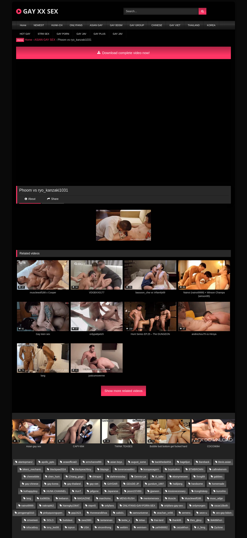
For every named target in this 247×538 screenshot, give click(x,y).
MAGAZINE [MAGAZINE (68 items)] (83, 498)
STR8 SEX (43, 33)
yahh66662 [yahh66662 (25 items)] (161, 527)
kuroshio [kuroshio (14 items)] (221, 491)
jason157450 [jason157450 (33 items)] (134, 491)
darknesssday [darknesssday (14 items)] (117, 476)
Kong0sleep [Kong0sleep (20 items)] (201, 491)
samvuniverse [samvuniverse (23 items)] (140, 512)
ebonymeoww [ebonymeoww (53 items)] (180, 476)
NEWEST (39, 25)
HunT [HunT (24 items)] (78, 491)
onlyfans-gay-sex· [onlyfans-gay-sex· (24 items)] (174, 505)
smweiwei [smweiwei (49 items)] (32, 520)
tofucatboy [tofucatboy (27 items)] (32, 527)
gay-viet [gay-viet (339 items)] (94, 483)
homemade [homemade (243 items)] (218, 483)
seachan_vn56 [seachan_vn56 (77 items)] (165, 512)
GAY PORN (63, 33)
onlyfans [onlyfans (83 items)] (109, 505)
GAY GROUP (137, 25)
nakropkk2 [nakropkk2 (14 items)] (48, 505)
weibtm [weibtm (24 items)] (124, 527)
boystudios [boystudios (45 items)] (174, 469)
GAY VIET (174, 25)
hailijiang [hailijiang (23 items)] (177, 483)
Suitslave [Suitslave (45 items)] (67, 520)
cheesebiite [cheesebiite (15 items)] (33, 476)
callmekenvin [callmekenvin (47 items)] (219, 469)
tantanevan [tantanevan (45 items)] (106, 520)
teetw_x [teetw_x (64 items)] (125, 520)
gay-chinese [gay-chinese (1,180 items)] (31, 483)
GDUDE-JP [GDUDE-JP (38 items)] (132, 483)
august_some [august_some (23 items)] (138, 462)
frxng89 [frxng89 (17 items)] (201, 476)
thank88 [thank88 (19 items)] (176, 520)
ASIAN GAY (96, 25)
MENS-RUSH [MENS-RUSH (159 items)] (127, 498)
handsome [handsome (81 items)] (197, 483)
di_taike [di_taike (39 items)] (159, 476)
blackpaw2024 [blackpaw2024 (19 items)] (58, 469)
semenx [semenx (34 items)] (186, 512)
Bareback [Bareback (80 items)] (204, 462)
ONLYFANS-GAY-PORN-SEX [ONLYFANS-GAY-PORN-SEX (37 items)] (139, 505)
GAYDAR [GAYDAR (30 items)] (112, 483)
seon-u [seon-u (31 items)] (203, 512)
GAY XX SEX (37, 11)
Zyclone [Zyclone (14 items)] (218, 527)
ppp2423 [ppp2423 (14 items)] (76, 512)
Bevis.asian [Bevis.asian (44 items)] (224, 462)
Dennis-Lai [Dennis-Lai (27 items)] (140, 476)
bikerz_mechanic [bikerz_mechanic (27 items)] (32, 469)
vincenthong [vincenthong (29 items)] (104, 527)
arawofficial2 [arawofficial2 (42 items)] (70, 462)
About (30, 198)
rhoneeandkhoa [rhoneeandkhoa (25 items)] (98, 512)
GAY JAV (81, 33)
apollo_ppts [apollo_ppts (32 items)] (48, 462)
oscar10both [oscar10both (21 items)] (221, 505)
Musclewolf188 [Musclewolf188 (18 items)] (193, 498)
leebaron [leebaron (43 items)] (63, 498)
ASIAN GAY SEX (44, 39)
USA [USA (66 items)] (86, 527)
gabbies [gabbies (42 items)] (218, 476)
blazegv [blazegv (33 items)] (104, 469)
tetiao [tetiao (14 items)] (142, 520)
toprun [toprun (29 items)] (71, 527)
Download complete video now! (123, 53)
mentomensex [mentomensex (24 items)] (151, 498)
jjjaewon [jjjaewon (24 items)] (154, 491)
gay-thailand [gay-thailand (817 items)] (74, 483)
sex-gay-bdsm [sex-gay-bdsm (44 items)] (223, 512)
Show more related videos (123, 391)
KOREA (211, 25)
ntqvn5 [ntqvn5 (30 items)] (92, 505)
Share (52, 198)
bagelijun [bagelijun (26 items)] (185, 462)
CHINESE (156, 25)
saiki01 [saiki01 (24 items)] (120, 512)
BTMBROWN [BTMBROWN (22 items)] (196, 469)
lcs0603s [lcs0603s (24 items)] (45, 498)
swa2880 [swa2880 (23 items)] (86, 520)
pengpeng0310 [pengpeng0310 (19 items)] (26, 512)
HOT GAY (25, 33)
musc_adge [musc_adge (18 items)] (216, 498)
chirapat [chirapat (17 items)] (96, 476)
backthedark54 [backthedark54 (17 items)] (163, 462)
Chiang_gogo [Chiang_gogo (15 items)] (76, 476)
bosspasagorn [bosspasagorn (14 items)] (151, 469)
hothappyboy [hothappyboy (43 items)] (30, 491)
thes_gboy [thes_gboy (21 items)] (196, 520)
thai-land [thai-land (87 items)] (158, 520)
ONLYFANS (76, 25)
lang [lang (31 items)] (28, 498)
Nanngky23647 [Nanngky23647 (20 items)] (71, 505)
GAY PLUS (99, 33)
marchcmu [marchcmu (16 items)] (105, 498)
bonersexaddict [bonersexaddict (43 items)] (126, 469)
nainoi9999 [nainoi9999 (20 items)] (27, 505)
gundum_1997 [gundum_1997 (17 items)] (156, 483)
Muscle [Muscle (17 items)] (172, 498)
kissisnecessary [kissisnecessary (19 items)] (177, 491)
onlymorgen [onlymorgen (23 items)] (198, 505)
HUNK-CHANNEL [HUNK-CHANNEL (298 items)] (56, 491)
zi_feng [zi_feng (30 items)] (201, 527)
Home (23, 25)
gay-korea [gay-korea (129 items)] (52, 483)
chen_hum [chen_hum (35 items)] (54, 476)
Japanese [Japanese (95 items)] (113, 491)
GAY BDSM (116, 25)
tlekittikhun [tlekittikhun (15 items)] (216, 520)
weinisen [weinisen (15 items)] (141, 527)
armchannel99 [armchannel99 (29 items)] (93, 462)
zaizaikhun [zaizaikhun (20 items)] (182, 527)
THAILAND (194, 25)
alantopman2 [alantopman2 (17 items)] (25, 462)
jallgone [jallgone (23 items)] (94, 491)
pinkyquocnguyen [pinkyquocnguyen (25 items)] (52, 512)
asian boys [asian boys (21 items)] (116, 462)
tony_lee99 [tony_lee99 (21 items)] (53, 527)
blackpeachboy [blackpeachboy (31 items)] (83, 469)
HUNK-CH (56, 25)
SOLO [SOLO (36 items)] (50, 520)
